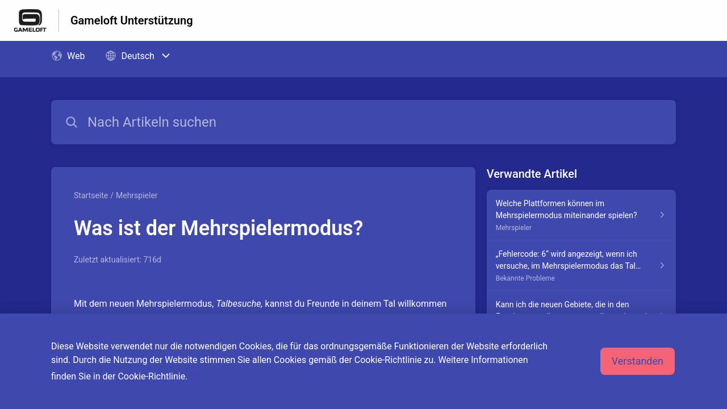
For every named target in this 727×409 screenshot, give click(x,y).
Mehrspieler (137, 195)
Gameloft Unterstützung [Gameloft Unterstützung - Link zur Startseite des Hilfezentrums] (131, 20)
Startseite (91, 195)
